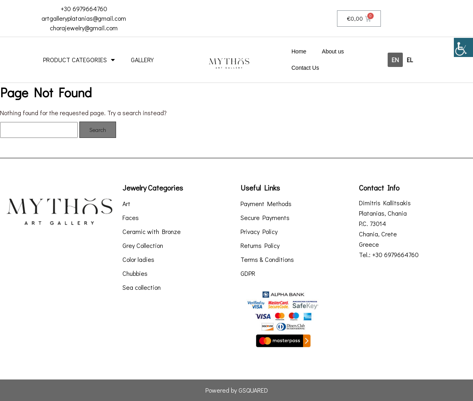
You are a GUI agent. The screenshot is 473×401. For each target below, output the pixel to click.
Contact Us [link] (305, 68)
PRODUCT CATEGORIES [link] (79, 60)
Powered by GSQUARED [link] (236, 390)
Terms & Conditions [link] (267, 259)
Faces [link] (130, 218)
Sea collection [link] (141, 287)
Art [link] (126, 204)
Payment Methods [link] (266, 204)
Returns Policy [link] (260, 246)
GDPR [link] (247, 273)
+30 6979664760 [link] (84, 8)
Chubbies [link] (135, 273)
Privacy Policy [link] (259, 232)
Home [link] (299, 51)
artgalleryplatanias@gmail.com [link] (83, 18)
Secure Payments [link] (265, 218)
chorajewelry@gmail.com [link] (84, 28)
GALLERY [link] (142, 59)
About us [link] (333, 51)
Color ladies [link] (138, 259)
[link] (463, 47)
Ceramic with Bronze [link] (151, 232)
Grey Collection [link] (142, 246)
